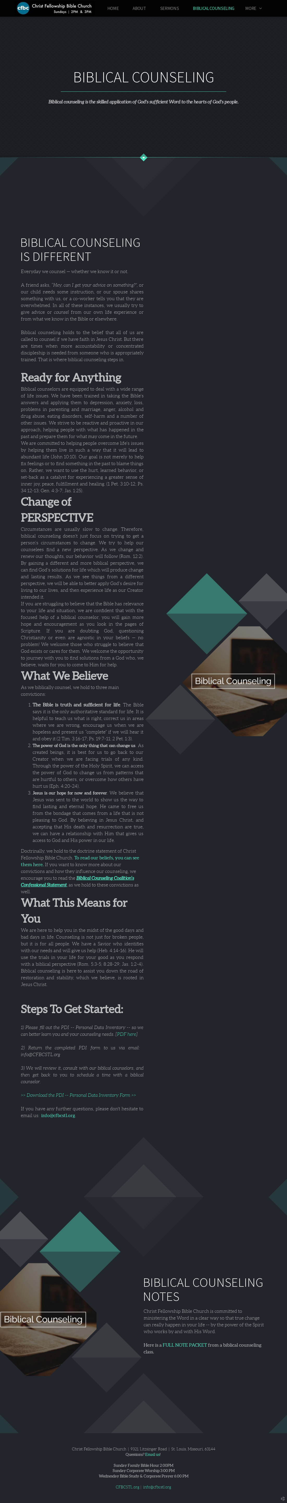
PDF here (126, 1034)
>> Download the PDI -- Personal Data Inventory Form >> (78, 1095)
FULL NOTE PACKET (185, 1345)
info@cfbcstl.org (58, 1115)
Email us (152, 1454)
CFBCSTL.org (127, 1487)
